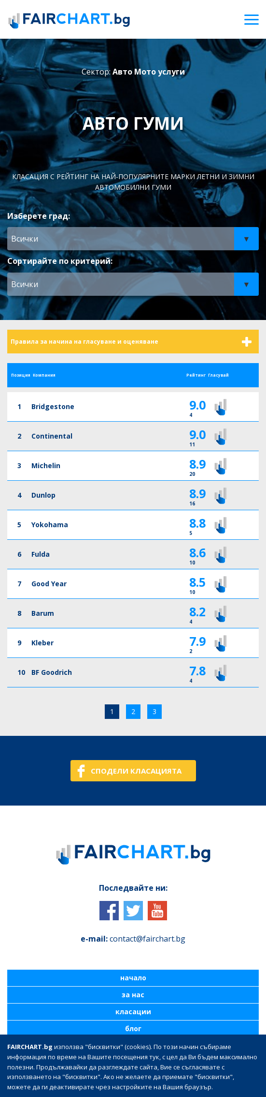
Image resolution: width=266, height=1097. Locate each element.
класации (133, 1011)
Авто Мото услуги (148, 71)
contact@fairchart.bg (147, 938)
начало (133, 978)
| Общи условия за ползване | (58, 1074)
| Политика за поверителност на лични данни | (183, 1074)
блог (133, 1028)
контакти (133, 1045)
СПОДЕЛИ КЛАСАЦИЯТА (136, 771)
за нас (133, 994)
